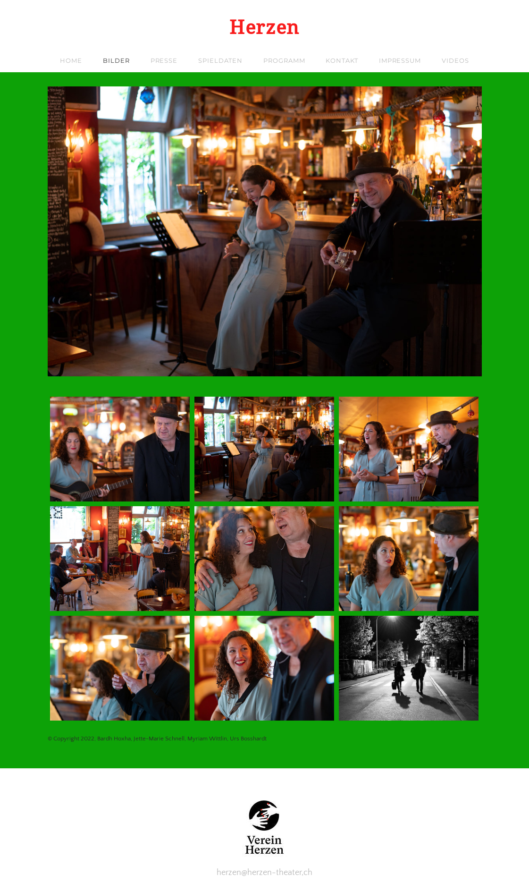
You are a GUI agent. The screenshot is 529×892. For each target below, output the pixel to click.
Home (71, 60)
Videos (455, 60)
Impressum (400, 60)
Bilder (116, 60)
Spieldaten (220, 60)
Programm (284, 60)
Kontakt (342, 60)
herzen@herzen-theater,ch (264, 872)
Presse (164, 60)
